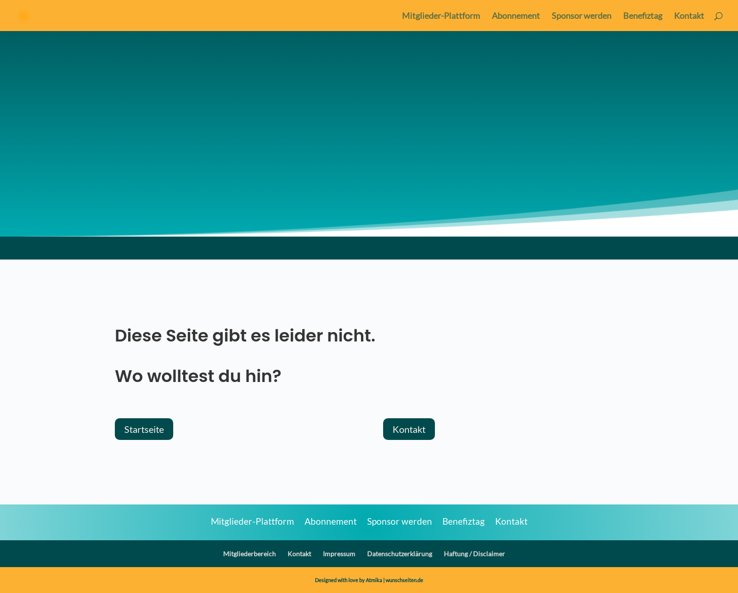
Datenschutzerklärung (399, 554)
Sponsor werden (581, 16)
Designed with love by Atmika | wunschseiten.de (369, 580)
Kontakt (689, 16)
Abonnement (516, 16)
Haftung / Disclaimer (474, 554)
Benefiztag (642, 16)
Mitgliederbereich (249, 554)
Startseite (144, 429)
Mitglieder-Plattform (441, 16)
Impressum (339, 554)
